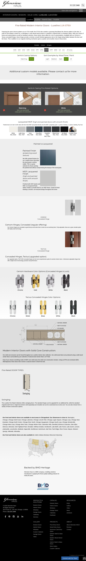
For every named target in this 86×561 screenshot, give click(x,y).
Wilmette (10, 431)
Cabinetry (36, 514)
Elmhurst (61, 424)
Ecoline (37, 19)
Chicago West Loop (9, 424)
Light (47, 59)
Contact (69, 529)
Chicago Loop (66, 420)
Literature (69, 513)
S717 (51, 50)
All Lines (69, 50)
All (71, 59)
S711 (37, 50)
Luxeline (30, 19)
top (84, 558)
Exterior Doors (37, 505)
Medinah (20, 429)
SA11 (19, 50)
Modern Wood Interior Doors (56, 538)
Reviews (69, 527)
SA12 (23, 50)
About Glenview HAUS (73, 525)
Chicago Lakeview (27, 420)
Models (36, 45)
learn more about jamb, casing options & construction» (23, 111)
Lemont (77, 427)
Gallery (69, 505)
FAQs (68, 503)
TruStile (56, 19)
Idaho (37, 435)
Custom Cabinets (38, 532)
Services (35, 517)
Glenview (11, 427)
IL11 (60, 50)
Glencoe (5, 427)
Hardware (53, 515)
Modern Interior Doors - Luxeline (43, 25)
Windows (36, 510)
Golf (16, 427)
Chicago (5, 420)
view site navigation (69, 10)
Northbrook (34, 429)
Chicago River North (29, 422)
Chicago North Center (15, 422)
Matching (24, 59)
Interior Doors (10, 15)
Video (68, 508)
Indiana (41, 435)
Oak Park (48, 429)
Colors (43, 45)
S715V (46, 50)
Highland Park (22, 427)
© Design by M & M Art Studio (77, 555)
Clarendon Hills (46, 424)
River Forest (63, 429)
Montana (46, 435)
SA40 (32, 50)
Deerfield (55, 424)
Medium (54, 59)
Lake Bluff (55, 427)
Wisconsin (52, 435)
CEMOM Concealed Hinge (43, 218)
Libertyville (6, 429)
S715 (41, 50)
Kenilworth (48, 427)
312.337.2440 (75, 5)
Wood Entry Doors (55, 527)
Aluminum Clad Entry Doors (56, 530)
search (83, 5)
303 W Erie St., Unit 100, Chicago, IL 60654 (15, 509)
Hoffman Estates (39, 427)
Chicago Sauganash (42, 422)
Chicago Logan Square (54, 420)
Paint (66, 59)
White (31, 59)
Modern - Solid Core (28, 15)
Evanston (67, 424)
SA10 (14, 50)
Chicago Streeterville (68, 422)
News (68, 510)
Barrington (71, 417)
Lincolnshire (13, 429)
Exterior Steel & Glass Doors (56, 534)
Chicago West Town (21, 424)
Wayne (70, 429)
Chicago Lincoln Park (39, 420)
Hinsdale (30, 427)
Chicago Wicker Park (34, 424)
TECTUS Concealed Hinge (43, 250)
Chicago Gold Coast (14, 420)
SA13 (28, 50)
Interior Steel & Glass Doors (56, 543)
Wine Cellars (53, 546)
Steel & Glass (46, 19)
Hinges (49, 45)
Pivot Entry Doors (55, 525)
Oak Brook (41, 429)
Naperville (27, 429)
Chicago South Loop (55, 422)
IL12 (63, 50)
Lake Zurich (70, 427)
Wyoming (59, 435)
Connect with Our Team (70, 558)
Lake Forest (62, 427)
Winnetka (17, 431)
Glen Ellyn (74, 424)
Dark (60, 59)
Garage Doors (37, 512)
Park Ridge (55, 429)
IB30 (55, 50)
